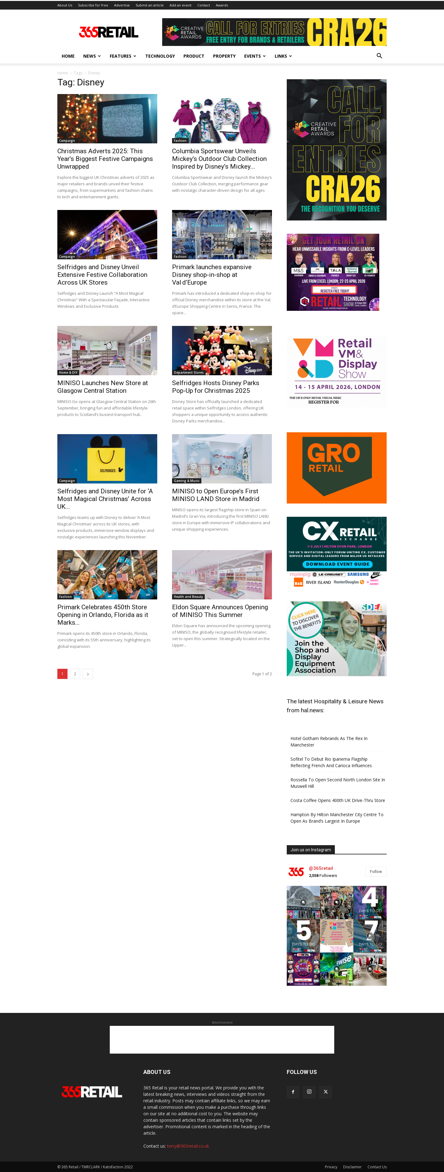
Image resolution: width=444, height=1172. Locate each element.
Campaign (67, 140)
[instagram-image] (303, 902)
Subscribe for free (93, 4)
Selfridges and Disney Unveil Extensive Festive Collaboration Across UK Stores (102, 273)
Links (283, 55)
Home (68, 55)
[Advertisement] (222, 1039)
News (92, 55)
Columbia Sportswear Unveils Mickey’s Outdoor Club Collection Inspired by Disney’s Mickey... (219, 157)
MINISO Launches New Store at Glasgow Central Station (102, 385)
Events (255, 55)
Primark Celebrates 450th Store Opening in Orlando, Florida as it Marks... (102, 613)
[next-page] (88, 673)
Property (224, 55)
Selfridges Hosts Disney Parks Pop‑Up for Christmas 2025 (215, 385)
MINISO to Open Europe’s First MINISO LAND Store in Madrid (216, 494)
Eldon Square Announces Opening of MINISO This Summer (220, 610)
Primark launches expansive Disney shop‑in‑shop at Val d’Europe (212, 273)
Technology (160, 55)
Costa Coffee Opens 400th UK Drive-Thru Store (337, 800)
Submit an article (150, 4)
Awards (222, 4)
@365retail (321, 867)
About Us (64, 4)
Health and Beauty (188, 596)
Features (123, 55)
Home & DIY (68, 371)
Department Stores (189, 371)
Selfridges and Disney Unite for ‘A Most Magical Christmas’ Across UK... (105, 498)
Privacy (331, 1166)
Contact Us (377, 1166)
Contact (203, 4)
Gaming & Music (186, 480)
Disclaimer (352, 1166)
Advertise (122, 4)
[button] (379, 56)
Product (193, 55)
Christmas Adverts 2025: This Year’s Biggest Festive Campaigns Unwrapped (105, 157)
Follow (376, 871)
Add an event (180, 4)
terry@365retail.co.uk (188, 1145)
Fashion (180, 140)
